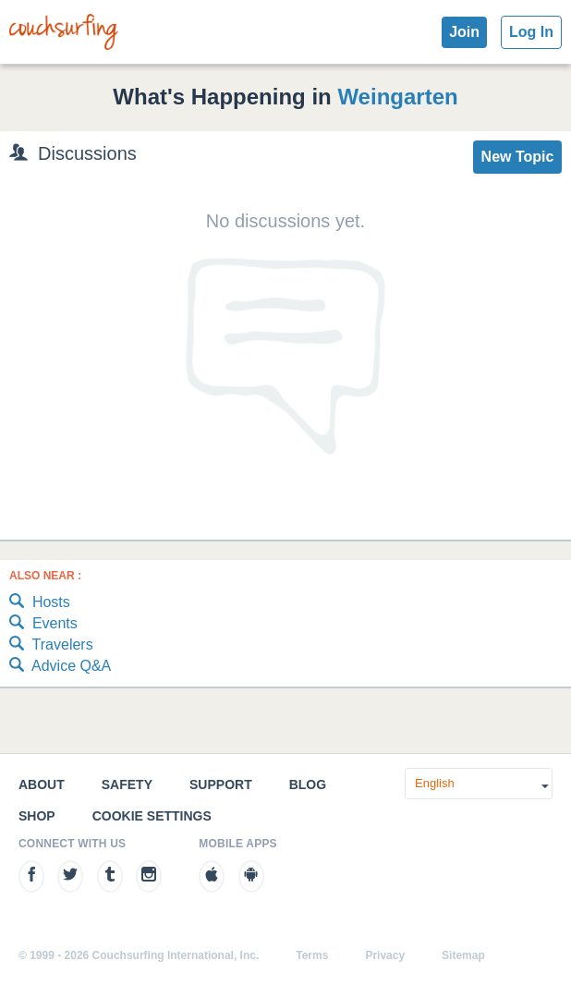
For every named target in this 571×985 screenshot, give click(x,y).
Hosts (39, 603)
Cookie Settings (152, 816)
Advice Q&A (60, 666)
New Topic (517, 156)
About (41, 784)
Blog (307, 784)
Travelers (51, 645)
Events (43, 624)
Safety (127, 784)
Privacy (385, 955)
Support (220, 784)
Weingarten (397, 96)
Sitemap (463, 955)
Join (464, 32)
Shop (36, 816)
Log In (531, 32)
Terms (312, 955)
